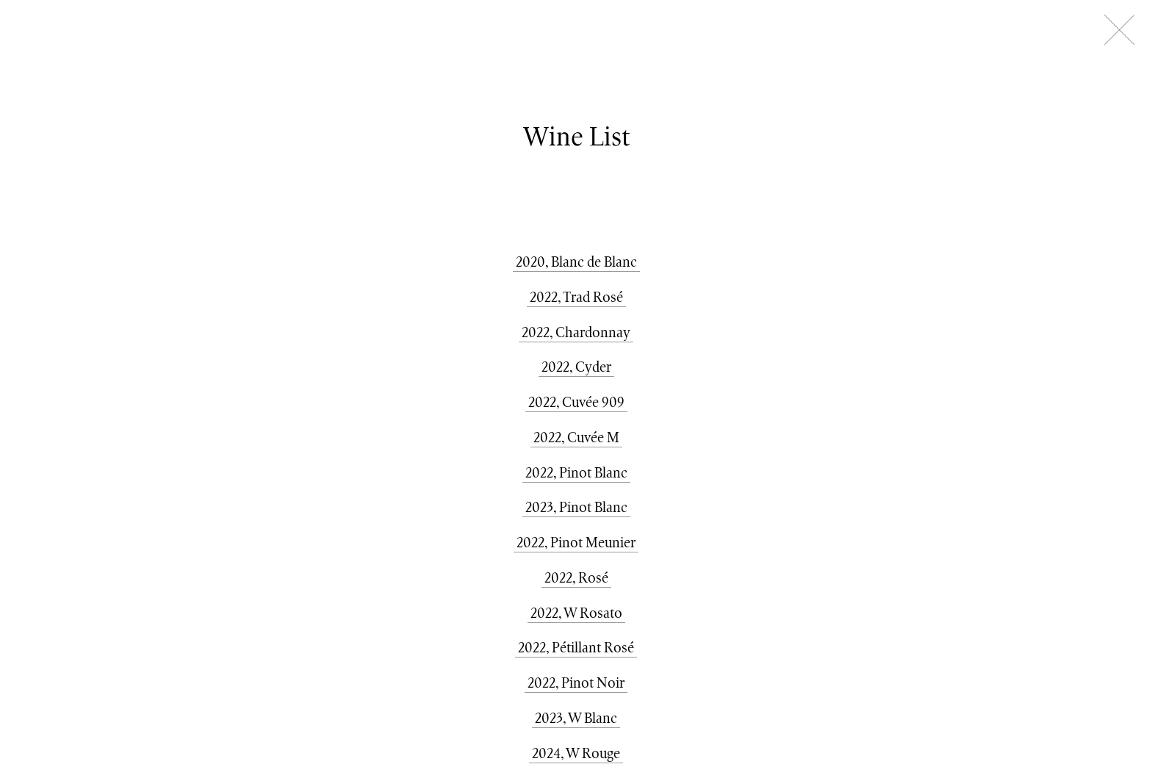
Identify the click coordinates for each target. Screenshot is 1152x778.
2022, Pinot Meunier (576, 542)
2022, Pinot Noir (576, 682)
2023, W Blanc (576, 718)
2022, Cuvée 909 (576, 402)
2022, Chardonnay (576, 332)
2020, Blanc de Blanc (576, 261)
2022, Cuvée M (576, 437)
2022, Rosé (576, 577)
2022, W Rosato (576, 613)
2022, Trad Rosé (576, 297)
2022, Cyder (576, 366)
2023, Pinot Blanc (576, 507)
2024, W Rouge (576, 753)
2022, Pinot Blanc (576, 472)
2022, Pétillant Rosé (576, 647)
